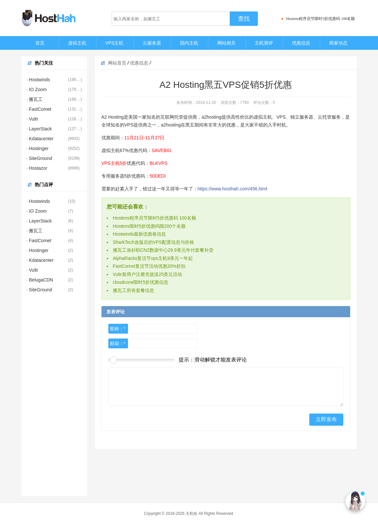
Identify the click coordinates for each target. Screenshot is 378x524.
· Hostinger (38, 148)
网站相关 (226, 43)
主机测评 (264, 43)
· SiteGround (39, 158)
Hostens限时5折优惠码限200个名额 (149, 226)
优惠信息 (301, 43)
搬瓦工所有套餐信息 (133, 290)
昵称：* (117, 328)
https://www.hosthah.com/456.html (232, 188)
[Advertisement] (54, 398)
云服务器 (152, 43)
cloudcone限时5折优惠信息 (141, 282)
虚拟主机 (77, 43)
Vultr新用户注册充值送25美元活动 (147, 274)
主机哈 (191, 513)
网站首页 (117, 63)
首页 (40, 43)
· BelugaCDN (40, 279)
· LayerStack (39, 128)
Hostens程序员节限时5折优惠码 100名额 (320, 18)
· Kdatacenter (40, 138)
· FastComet (39, 109)
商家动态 (338, 43)
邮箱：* (117, 343)
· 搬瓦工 (35, 99)
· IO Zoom (37, 89)
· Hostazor (37, 168)
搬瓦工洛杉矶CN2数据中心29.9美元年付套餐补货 (163, 250)
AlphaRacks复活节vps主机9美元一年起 (153, 258)
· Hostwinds (38, 79)
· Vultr (32, 119)
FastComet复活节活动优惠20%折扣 (149, 266)
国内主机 (189, 43)
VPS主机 (114, 43)
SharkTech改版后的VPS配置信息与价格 (153, 242)
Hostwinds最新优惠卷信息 (139, 234)
